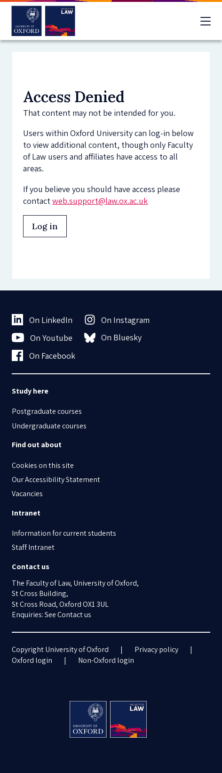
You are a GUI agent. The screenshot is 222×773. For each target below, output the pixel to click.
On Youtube (42, 337)
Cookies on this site (43, 465)
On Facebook (43, 355)
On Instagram (117, 319)
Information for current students (64, 533)
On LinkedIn (42, 319)
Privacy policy (156, 649)
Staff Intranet (33, 547)
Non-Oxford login (106, 660)
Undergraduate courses (49, 426)
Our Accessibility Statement (56, 479)
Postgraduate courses (47, 411)
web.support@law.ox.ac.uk (100, 200)
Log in (45, 226)
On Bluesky (113, 337)
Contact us (74, 615)
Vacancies (27, 494)
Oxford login (32, 660)
